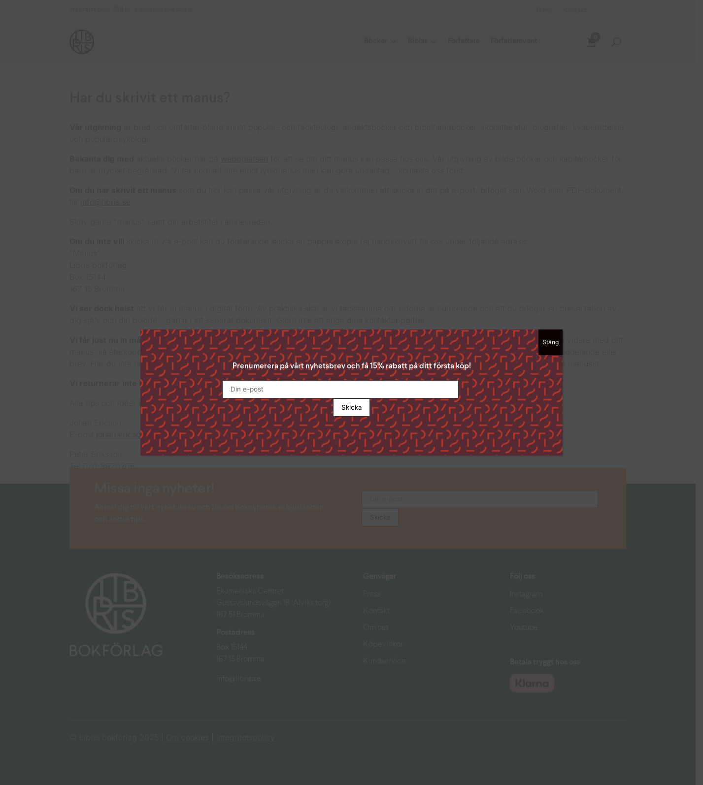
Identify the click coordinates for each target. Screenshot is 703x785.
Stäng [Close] (550, 342)
